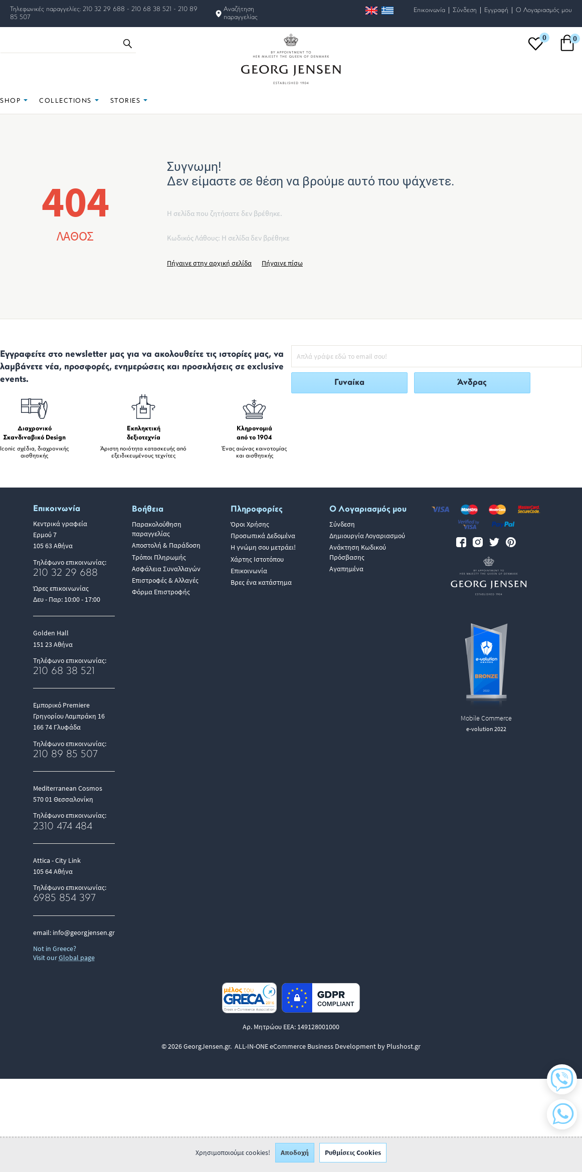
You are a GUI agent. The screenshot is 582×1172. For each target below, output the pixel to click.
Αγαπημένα (346, 568)
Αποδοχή (295, 1156)
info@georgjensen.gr (84, 932)
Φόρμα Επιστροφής (161, 591)
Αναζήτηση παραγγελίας (241, 13)
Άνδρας (472, 382)
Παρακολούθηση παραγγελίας (156, 529)
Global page (77, 957)
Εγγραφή (496, 10)
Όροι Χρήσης (250, 524)
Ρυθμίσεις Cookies (353, 1156)
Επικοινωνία (429, 10)
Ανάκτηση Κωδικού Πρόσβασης (357, 552)
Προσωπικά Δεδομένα (263, 535)
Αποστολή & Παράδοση (166, 545)
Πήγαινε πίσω (282, 263)
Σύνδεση (465, 10)
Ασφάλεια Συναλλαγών (166, 568)
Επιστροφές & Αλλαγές (165, 580)
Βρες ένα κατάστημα (261, 582)
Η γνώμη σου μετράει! (263, 547)
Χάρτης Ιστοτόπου (257, 559)
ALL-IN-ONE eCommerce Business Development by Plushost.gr (328, 1046)
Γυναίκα (349, 382)
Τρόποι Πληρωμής (159, 557)
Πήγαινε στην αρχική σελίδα (209, 263)
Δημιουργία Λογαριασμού (367, 535)
